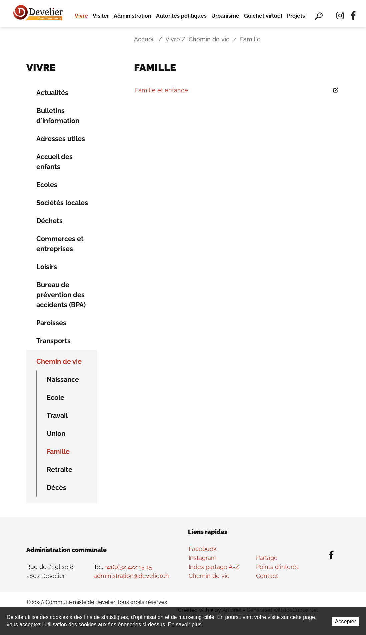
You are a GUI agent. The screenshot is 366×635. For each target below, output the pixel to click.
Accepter (345, 621)
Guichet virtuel (263, 16)
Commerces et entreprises (60, 244)
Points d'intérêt (277, 566)
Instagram (203, 557)
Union (56, 434)
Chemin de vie (209, 39)
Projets (296, 16)
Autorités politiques (181, 16)
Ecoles (46, 185)
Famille (58, 452)
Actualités (52, 93)
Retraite (59, 470)
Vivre (81, 16)
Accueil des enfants (54, 162)
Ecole (55, 398)
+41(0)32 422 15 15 (128, 566)
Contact (267, 575)
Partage (267, 557)
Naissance (63, 380)
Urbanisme (225, 16)
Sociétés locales (62, 203)
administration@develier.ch (131, 575)
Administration (132, 16)
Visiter (101, 16)
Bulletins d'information (57, 116)
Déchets (49, 221)
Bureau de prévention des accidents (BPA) (61, 295)
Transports (53, 341)
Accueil (144, 39)
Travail (57, 416)
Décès (56, 488)
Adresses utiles (60, 139)
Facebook (203, 548)
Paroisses (51, 323)
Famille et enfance (161, 90)
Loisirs (46, 267)
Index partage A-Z (214, 566)
